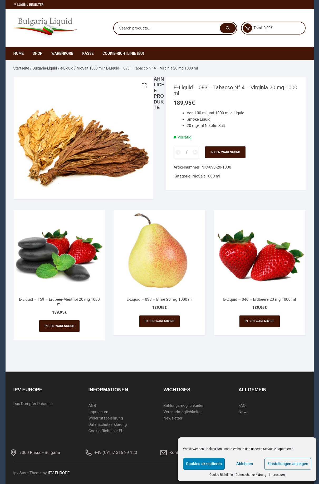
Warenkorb (62, 53)
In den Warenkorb (225, 152)
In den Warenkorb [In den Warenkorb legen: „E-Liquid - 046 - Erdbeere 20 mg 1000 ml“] (259, 321)
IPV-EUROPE (59, 473)
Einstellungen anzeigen (287, 463)
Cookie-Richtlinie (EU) (123, 53)
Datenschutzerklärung (250, 475)
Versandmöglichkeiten (183, 411)
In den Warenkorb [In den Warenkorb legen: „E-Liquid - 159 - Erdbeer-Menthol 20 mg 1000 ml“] (59, 326)
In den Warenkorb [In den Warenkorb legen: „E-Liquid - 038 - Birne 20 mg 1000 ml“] (159, 321)
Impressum (277, 475)
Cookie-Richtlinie (221, 475)
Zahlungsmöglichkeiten (184, 405)
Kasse (88, 53)
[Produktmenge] (187, 152)
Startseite (21, 68)
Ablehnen (244, 463)
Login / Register (28, 5)
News (244, 411)
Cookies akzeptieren (204, 463)
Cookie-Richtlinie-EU (106, 430)
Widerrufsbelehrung (106, 418)
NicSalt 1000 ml (90, 68)
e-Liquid (66, 68)
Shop (37, 53)
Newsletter (173, 418)
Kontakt (177, 452)
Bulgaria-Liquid (44, 68)
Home (18, 53)
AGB (92, 405)
